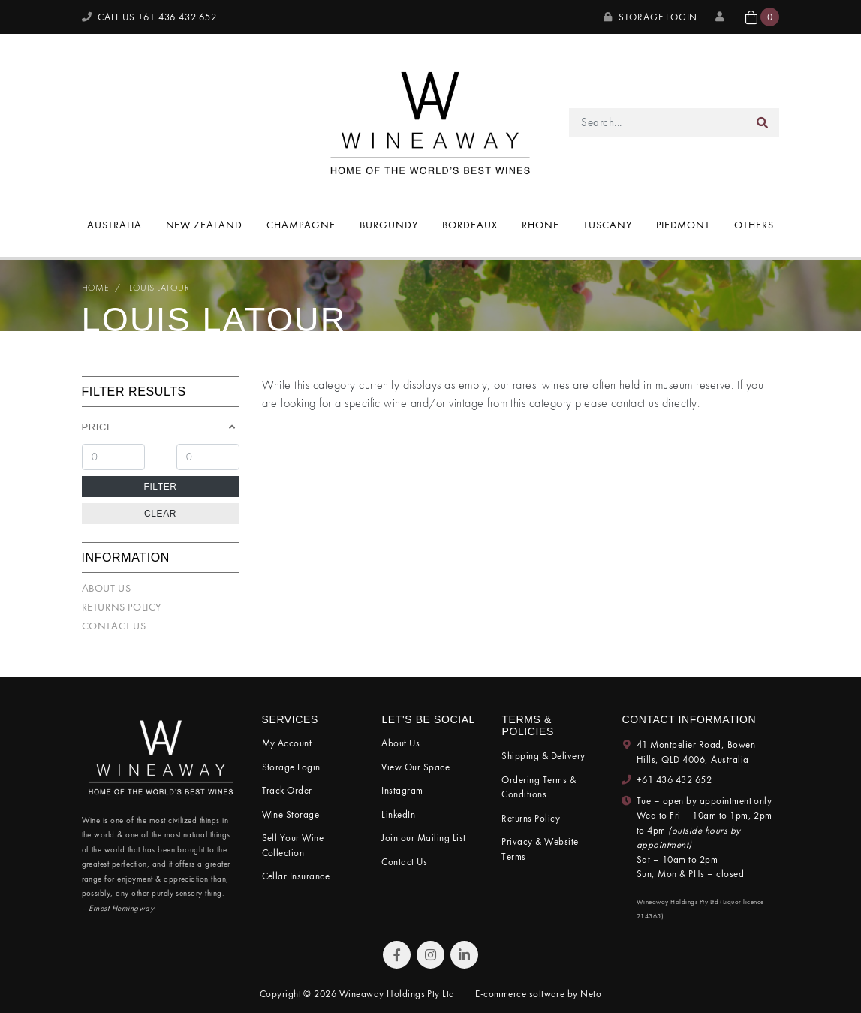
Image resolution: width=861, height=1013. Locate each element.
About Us (106, 588)
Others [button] (754, 224)
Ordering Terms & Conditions (538, 787)
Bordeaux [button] (470, 224)
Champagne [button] (301, 224)
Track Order (287, 790)
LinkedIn (398, 814)
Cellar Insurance (296, 876)
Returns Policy (121, 607)
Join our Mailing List (423, 837)
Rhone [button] (540, 224)
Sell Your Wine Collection (293, 845)
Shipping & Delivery (543, 755)
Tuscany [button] (607, 224)
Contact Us (114, 625)
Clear (160, 513)
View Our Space (415, 767)
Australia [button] (114, 224)
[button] (762, 17)
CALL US (149, 17)
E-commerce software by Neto (538, 993)
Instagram (402, 790)
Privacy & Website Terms (539, 849)
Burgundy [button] (389, 224)
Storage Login (650, 17)
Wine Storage (291, 814)
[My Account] (721, 17)
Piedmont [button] (683, 224)
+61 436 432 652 (674, 779)
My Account (287, 743)
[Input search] (657, 122)
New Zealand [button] (204, 224)
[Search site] (762, 122)
